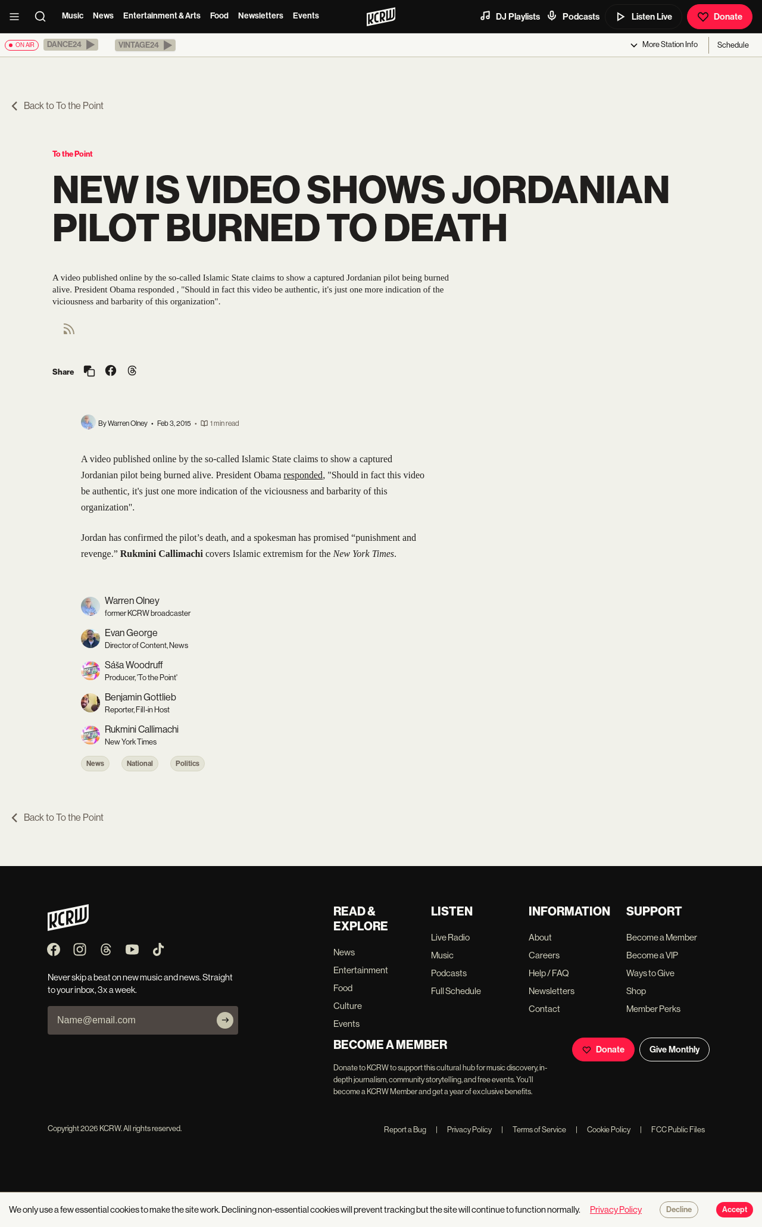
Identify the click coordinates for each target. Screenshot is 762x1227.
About (540, 937)
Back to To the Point (57, 105)
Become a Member (661, 937)
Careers (544, 955)
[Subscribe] (225, 1020)
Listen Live (643, 17)
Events (306, 16)
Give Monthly (674, 1049)
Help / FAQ (549, 973)
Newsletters (260, 16)
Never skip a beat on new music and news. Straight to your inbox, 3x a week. (140, 983)
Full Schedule (456, 991)
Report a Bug (405, 1129)
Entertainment (360, 970)
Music (72, 16)
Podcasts (572, 16)
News (103, 16)
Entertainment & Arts (162, 16)
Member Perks (653, 1009)
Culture (347, 1006)
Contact (544, 1009)
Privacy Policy (464, 1129)
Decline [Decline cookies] (679, 1209)
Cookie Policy (603, 1129)
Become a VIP (652, 955)
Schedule (733, 45)
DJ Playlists (509, 16)
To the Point (72, 154)
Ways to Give (650, 973)
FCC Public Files (672, 1129)
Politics (187, 763)
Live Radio (450, 937)
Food (219, 16)
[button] (70, 45)
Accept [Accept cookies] (734, 1209)
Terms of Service (533, 1129)
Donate (719, 17)
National (140, 763)
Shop (636, 991)
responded (303, 475)
